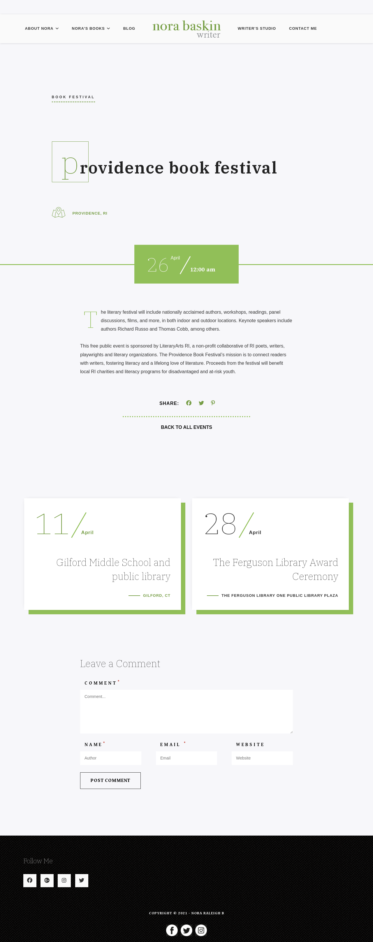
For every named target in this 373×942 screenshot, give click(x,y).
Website (250, 748)
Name (95, 748)
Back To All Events (186, 427)
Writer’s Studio (257, 28)
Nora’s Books (91, 28)
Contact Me (303, 28)
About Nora (42, 28)
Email (173, 748)
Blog (129, 28)
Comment (102, 686)
